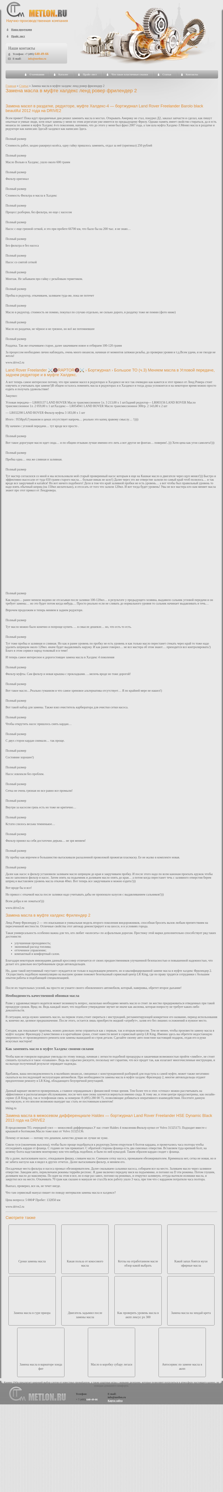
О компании (36, 74)
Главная (11, 86)
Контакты (192, 74)
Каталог (63, 74)
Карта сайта (115, 1400)
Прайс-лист (90, 74)
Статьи (166, 74)
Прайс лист (18, 36)
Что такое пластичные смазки (129, 74)
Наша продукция (21, 29)
